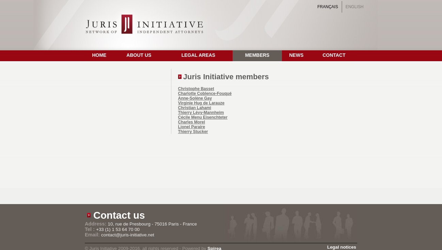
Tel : (90, 229)
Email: (93, 234)
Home (99, 55)
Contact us (119, 215)
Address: (96, 224)
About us (138, 55)
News (296, 55)
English (355, 6)
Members (257, 55)
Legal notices (341, 247)
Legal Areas (198, 55)
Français (327, 6)
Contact (333, 55)
